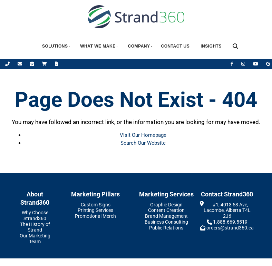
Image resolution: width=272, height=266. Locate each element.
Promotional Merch (95, 216)
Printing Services (95, 210)
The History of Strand (35, 227)
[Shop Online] (45, 63)
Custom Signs (95, 204)
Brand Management (166, 216)
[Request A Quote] (56, 63)
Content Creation (166, 210)
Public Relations (166, 228)
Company (139, 46)
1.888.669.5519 (230, 222)
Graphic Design (166, 204)
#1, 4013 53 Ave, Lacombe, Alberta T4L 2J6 (227, 210)
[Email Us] (20, 63)
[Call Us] (8, 63)
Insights (211, 46)
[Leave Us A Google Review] (268, 63)
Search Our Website (143, 143)
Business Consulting (166, 222)
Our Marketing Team (35, 238)
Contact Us (175, 46)
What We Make (97, 46)
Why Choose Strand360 (35, 215)
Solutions (55, 46)
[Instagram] (243, 63)
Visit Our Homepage (143, 135)
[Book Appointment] (32, 63)
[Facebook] (232, 63)
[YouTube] (256, 63)
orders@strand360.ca (230, 228)
